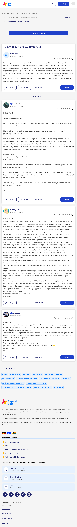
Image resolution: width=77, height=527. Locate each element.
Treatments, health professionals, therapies (17, 387)
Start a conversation (38, 33)
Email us (14, 486)
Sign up (63, 4)
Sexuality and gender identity (49, 378)
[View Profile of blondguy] (16, 313)
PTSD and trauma (8, 378)
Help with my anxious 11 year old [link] (18, 21)
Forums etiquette (11, 453)
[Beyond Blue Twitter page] (23, 495)
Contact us (6, 509)
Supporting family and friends (36, 383)
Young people (58, 387)
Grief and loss (37, 374)
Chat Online (15, 477)
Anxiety (4, 374)
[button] (6, 87)
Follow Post (24, 87)
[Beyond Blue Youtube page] (11, 495)
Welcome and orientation (42, 387)
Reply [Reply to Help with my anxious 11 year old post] (67, 87)
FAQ (6, 446)
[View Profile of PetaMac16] (14, 54)
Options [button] (67, 17)
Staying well (66, 378)
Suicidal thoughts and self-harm (13, 383)
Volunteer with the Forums (15, 457)
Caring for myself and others (29, 13)
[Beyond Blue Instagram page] (17, 495)
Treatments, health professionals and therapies (22, 17)
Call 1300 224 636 (18, 468)
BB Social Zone (15, 374)
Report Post (39, 87)
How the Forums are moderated (17, 450)
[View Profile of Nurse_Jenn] (14, 210)
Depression (26, 374)
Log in (51, 4)
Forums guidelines (12, 442)
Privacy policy (7, 518)
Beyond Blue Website (13, 402)
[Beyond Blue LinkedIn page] (29, 495)
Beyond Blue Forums (11, 3)
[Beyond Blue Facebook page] (5, 495)
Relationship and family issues (27, 378)
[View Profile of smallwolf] (16, 104)
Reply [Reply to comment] (67, 199)
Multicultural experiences (53, 374)
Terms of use (7, 514)
